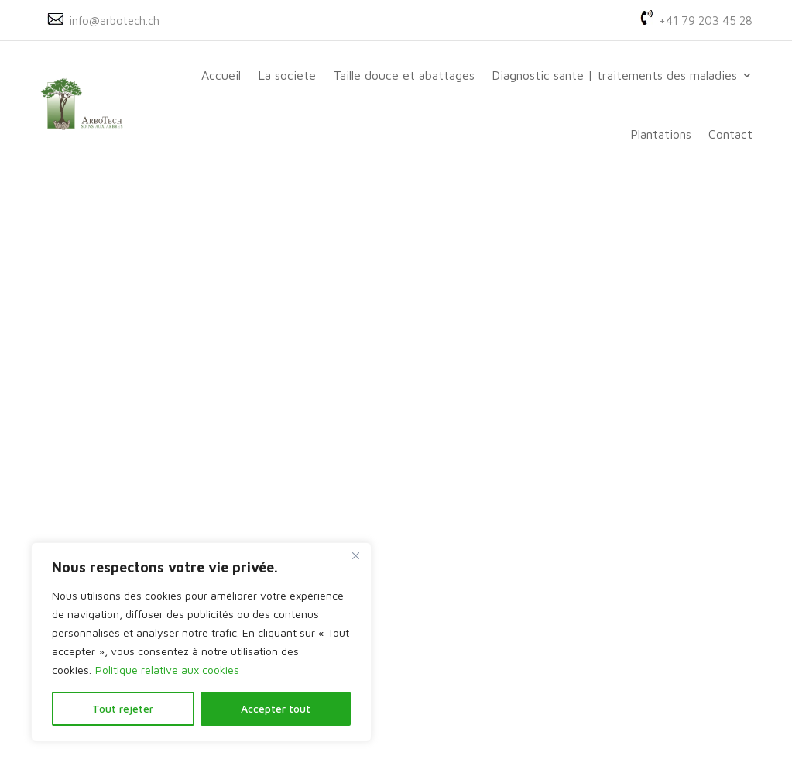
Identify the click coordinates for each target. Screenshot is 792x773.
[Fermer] (355, 555)
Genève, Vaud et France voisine (388, 655)
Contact (730, 134)
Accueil (221, 75)
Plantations (660, 134)
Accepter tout (275, 708)
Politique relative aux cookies (167, 669)
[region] (201, 642)
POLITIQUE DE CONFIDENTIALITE (581, 723)
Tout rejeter (122, 708)
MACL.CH (479, 723)
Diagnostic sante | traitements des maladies (614, 75)
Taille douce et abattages (404, 75)
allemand (488, 619)
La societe (287, 75)
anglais (486, 599)
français (488, 578)
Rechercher (676, 228)
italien (484, 639)
